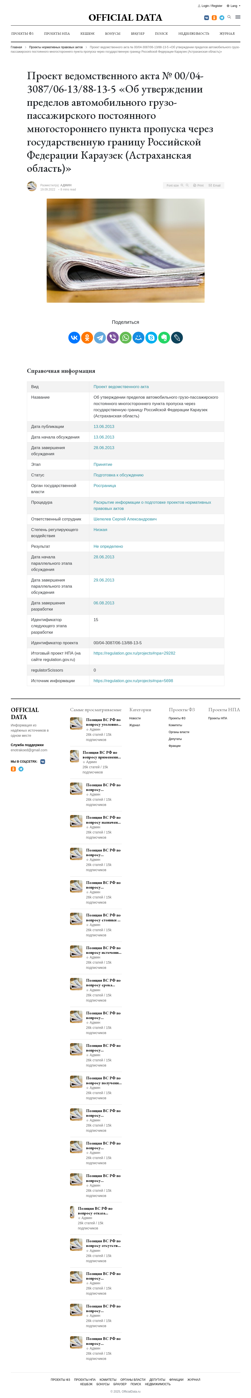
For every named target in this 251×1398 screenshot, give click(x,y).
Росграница (105, 485)
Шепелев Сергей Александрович (125, 519)
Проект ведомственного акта (121, 386)
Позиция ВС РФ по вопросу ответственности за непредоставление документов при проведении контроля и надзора (104, 885)
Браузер (137, 33)
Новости (135, 718)
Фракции (175, 746)
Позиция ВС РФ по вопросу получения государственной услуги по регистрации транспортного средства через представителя (103, 1080)
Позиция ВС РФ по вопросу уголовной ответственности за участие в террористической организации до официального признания (103, 722)
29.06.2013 (104, 580)
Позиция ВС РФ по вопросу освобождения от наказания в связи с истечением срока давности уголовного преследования (103, 1341)
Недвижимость (193, 33)
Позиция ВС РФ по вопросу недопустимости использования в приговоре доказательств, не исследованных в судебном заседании (103, 1276)
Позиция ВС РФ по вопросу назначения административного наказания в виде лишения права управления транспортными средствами (104, 819)
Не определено (108, 546)
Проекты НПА (57, 33)
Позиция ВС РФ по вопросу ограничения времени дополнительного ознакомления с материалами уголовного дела (103, 1308)
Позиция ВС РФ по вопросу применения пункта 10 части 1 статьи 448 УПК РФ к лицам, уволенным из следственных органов (103, 1178)
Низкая (100, 529)
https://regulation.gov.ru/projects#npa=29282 (134, 653)
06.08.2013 (104, 603)
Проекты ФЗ (22, 33)
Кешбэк (87, 33)
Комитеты (175, 725)
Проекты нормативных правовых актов (56, 47)
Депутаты (175, 739)
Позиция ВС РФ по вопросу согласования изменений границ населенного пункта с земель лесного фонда (104, 1113)
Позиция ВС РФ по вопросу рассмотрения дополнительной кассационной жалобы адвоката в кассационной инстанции (103, 1145)
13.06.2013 (104, 426)
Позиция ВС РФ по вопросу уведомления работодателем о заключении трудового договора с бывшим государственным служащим (103, 852)
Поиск (161, 33)
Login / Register (210, 6)
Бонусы (112, 33)
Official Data (125, 17)
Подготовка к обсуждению (118, 475)
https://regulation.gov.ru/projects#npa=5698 (133, 680)
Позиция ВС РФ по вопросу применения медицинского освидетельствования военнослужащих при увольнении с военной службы (102, 754)
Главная (16, 47)
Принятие (103, 464)
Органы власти (179, 732)
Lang (232, 6)
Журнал (227, 33)
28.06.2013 (104, 447)
